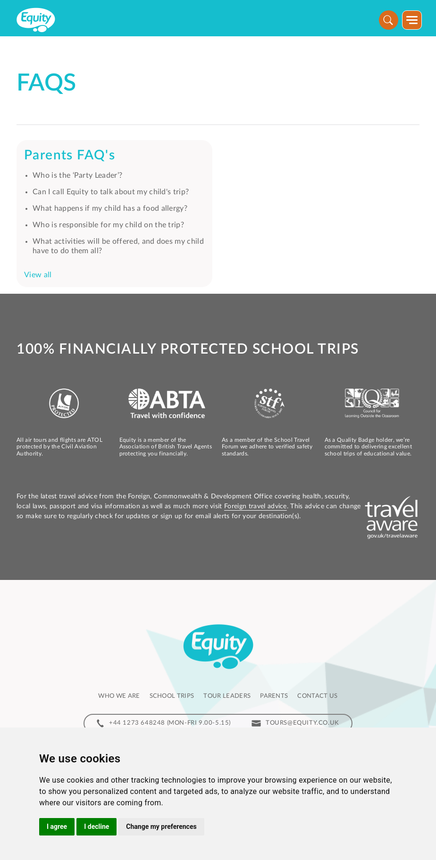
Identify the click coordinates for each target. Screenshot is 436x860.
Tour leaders (227, 696)
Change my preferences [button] (161, 826)
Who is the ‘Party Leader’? (77, 175)
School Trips (172, 696)
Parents (274, 696)
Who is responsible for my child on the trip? (108, 225)
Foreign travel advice (255, 506)
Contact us (317, 696)
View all (38, 275)
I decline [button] (96, 826)
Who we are (119, 696)
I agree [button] (57, 826)
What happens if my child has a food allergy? (110, 208)
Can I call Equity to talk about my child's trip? (111, 192)
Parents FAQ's (69, 155)
